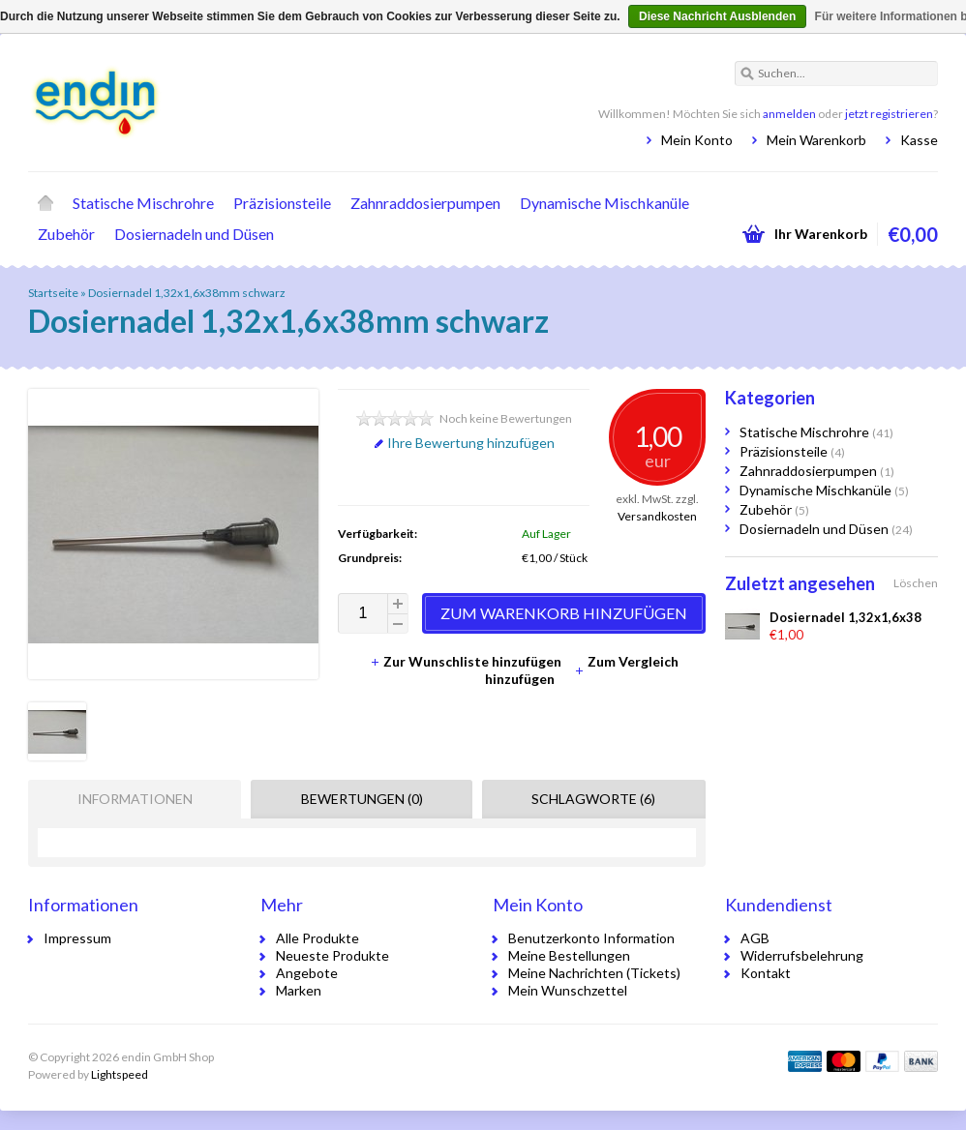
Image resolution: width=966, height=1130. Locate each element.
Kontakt (765, 973)
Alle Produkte (317, 938)
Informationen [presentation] (135, 798)
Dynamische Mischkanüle (604, 202)
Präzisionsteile (282, 202)
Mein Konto (697, 140)
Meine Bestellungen (569, 955)
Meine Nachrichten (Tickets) (594, 973)
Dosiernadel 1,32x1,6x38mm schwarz (187, 292)
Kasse (919, 140)
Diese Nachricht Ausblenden (717, 16)
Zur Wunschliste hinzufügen (467, 661)
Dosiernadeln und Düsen (194, 233)
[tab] (129, 799)
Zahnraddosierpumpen (425, 202)
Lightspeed (119, 1074)
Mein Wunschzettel (567, 990)
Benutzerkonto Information (591, 938)
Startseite (45, 203)
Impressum (77, 938)
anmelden (789, 113)
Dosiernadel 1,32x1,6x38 (845, 617)
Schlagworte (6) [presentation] (593, 798)
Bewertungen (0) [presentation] (362, 798)
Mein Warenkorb (816, 140)
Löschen (915, 583)
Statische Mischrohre (143, 202)
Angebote (307, 973)
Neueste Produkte (332, 955)
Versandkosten (657, 516)
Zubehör (66, 233)
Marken (298, 990)
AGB (755, 938)
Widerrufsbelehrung (801, 955)
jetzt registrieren (889, 113)
